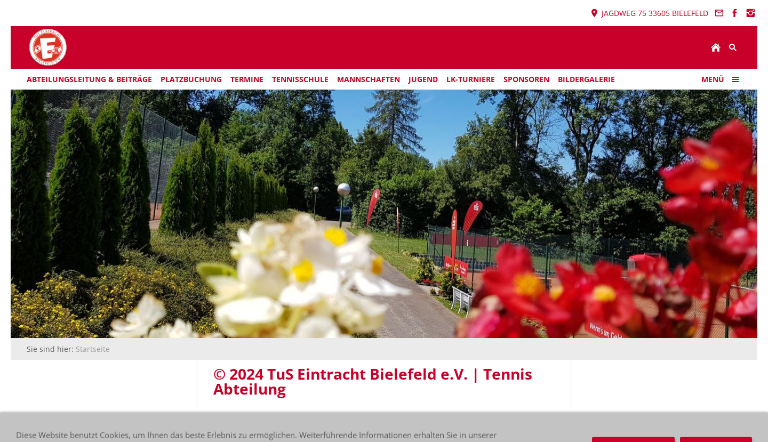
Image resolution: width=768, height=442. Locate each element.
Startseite (93, 349)
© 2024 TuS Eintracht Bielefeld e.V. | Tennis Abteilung (123, 424)
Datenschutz (252, 424)
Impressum (306, 424)
